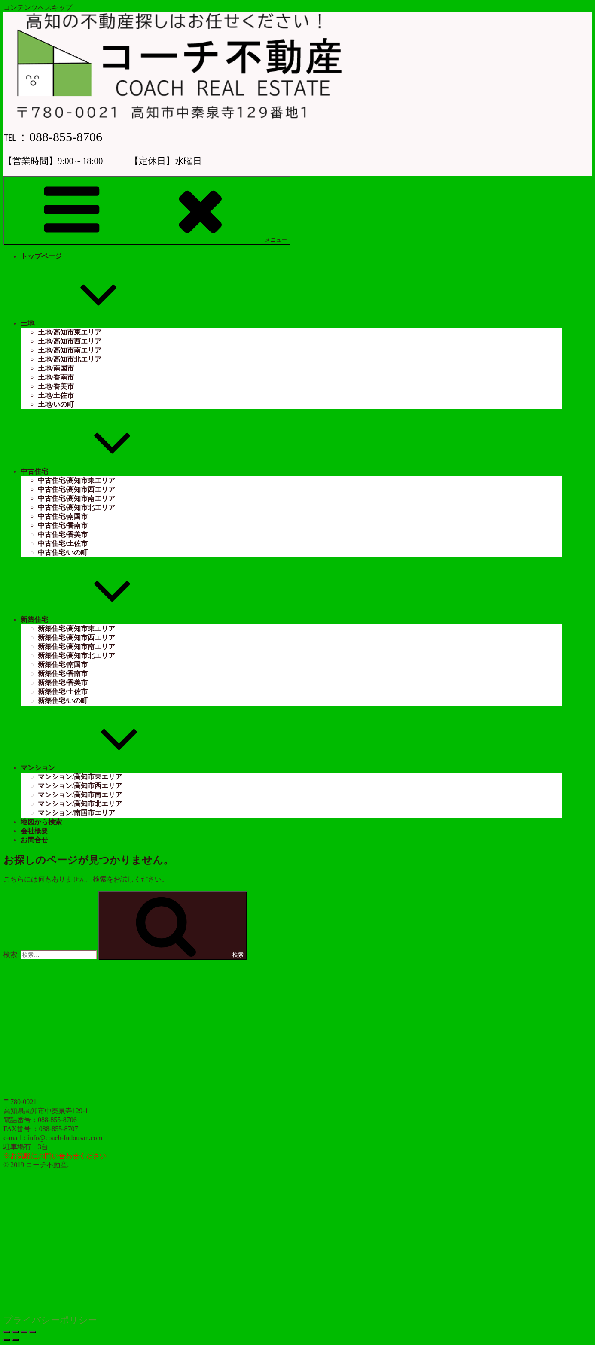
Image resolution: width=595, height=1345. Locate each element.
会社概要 (34, 830)
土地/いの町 (56, 404)
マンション (102, 767)
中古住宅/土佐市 (63, 543)
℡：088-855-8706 (52, 137)
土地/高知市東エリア (69, 332)
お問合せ (34, 839)
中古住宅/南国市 (63, 516)
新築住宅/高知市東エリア (76, 628)
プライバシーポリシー (50, 1320)
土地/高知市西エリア (69, 341)
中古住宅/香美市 (63, 534)
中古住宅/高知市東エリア (76, 480)
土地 (92, 323)
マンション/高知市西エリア (80, 785)
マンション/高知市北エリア (80, 803)
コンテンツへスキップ (37, 7)
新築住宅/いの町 (63, 700)
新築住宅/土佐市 (63, 691)
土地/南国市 (56, 368)
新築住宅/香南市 (63, 673)
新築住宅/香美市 (63, 682)
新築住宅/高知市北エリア (76, 655)
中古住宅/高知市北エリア (76, 507)
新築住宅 (99, 619)
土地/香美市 (56, 386)
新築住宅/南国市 (63, 664)
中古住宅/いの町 (63, 552)
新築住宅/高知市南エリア (76, 646)
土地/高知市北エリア (69, 359)
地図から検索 (41, 821)
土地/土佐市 (56, 395)
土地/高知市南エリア (69, 350)
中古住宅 (99, 471)
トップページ (41, 256)
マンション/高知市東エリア (80, 776)
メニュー (147, 210)
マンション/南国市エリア (76, 812)
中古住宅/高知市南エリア (76, 498)
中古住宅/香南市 (63, 525)
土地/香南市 (56, 377)
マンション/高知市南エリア (80, 794)
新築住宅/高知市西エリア (76, 637)
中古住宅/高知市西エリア (76, 489)
